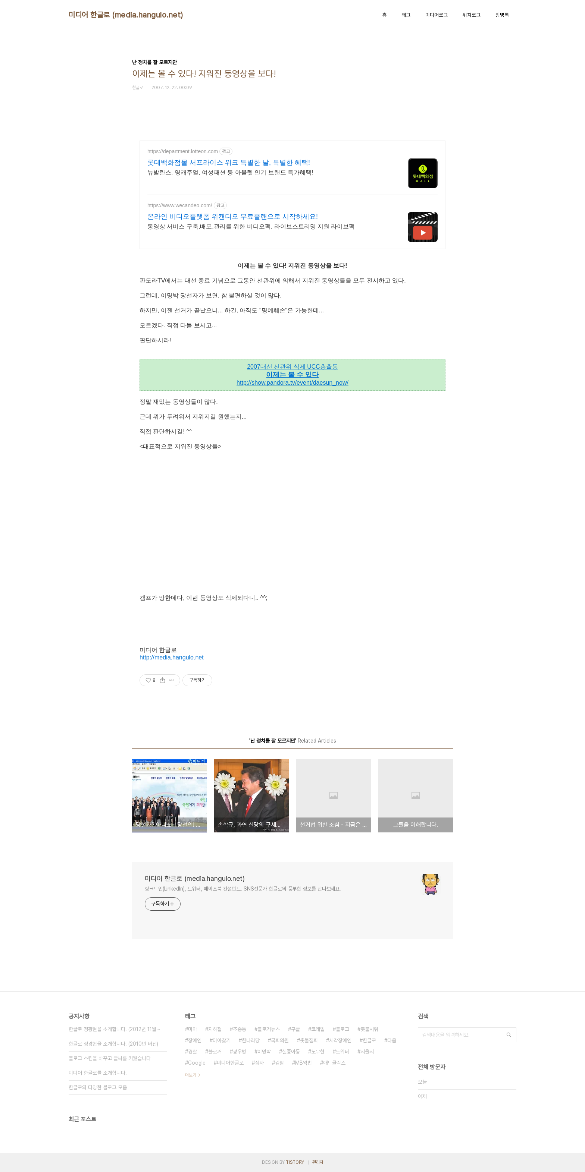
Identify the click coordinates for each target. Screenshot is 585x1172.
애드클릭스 (334, 1063)
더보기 (190, 1075)
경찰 (192, 1052)
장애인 (194, 1040)
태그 (405, 15)
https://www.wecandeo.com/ (179, 205)
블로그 (342, 1029)
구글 (295, 1029)
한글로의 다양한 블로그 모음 (98, 1087)
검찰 (279, 1063)
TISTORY (295, 1162)
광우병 (239, 1052)
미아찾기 (222, 1040)
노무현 (318, 1052)
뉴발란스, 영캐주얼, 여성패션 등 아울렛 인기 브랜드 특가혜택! (230, 172)
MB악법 (303, 1063)
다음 (391, 1040)
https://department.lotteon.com (182, 151)
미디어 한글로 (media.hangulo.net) (126, 14)
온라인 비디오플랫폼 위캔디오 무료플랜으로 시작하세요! (232, 216)
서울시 (367, 1052)
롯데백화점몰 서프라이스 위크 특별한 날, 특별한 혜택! (228, 162)
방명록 (502, 15)
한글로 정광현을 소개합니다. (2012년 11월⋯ (114, 1029)
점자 (259, 1063)
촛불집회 (309, 1040)
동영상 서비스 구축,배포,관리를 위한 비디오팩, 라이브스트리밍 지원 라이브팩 (251, 226)
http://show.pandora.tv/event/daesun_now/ (292, 382)
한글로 (369, 1040)
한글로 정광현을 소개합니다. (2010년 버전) (113, 1044)
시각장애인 (340, 1040)
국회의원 (280, 1040)
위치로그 (472, 15)
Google (197, 1063)
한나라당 (251, 1040)
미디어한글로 (230, 1063)
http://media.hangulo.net (172, 657)
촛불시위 (369, 1029)
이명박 (264, 1052)
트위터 (342, 1052)
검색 (509, 1035)
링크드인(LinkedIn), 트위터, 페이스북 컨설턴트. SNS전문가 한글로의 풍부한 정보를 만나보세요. (243, 889)
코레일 (318, 1029)
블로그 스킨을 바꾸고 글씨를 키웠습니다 (110, 1058)
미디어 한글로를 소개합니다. (98, 1073)
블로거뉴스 (268, 1029)
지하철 (215, 1029)
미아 (192, 1029)
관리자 (317, 1162)
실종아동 (291, 1052)
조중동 (239, 1029)
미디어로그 (436, 15)
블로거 (215, 1052)
